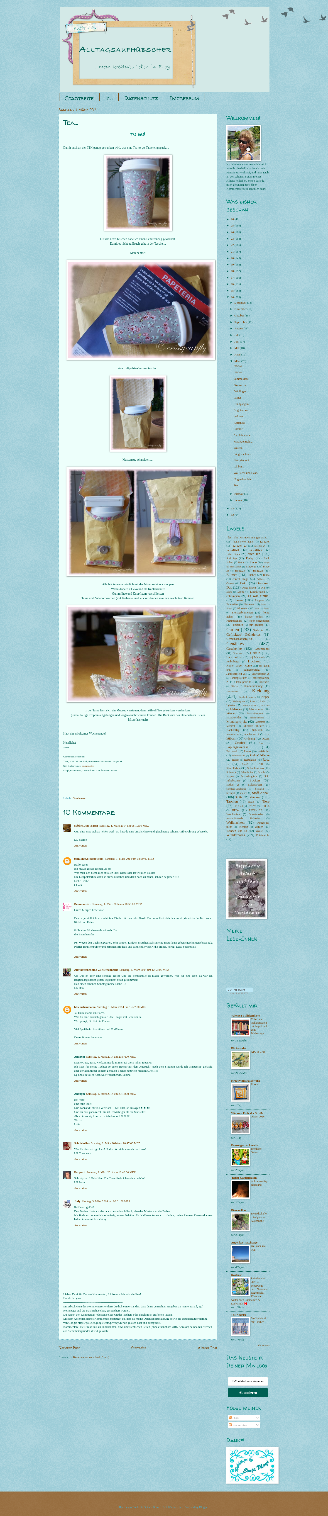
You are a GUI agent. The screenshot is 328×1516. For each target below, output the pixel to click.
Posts (233, 1417)
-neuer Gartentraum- (244, 1177)
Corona (230, 583)
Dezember (240, 302)
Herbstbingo (232, 661)
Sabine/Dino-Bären (86, 825)
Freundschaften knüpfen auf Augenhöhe (259, 1217)
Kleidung (260, 690)
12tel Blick (233, 554)
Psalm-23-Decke (259, 755)
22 (233, 245)
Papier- (238, 397)
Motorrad (260, 721)
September (240, 322)
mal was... (239, 416)
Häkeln (255, 653)
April (237, 354)
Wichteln (243, 826)
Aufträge (231, 558)
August (238, 328)
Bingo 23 (251, 566)
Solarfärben (255, 784)
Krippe (265, 696)
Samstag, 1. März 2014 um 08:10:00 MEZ (124, 825)
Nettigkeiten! (241, 460)
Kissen (254, 1084)
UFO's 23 (255, 810)
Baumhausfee (82, 904)
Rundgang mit (242, 404)
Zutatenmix (262, 835)
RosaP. (245, 764)
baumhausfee (88, 766)
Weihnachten (235, 822)
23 (233, 238)
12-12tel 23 (240, 545)
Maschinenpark (255, 713)
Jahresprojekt (252, 669)
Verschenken (233, 814)
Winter (259, 826)
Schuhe (262, 772)
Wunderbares (235, 835)
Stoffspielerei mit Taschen (258, 1320)
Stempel (230, 793)
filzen (263, 604)
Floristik (242, 608)
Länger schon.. (242, 454)
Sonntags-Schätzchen (236, 789)
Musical (230, 726)
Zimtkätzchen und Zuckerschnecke (96, 969)
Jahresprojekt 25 (236, 673)
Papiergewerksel (238, 747)
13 (233, 508)
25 (233, 225)
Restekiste (250, 759)
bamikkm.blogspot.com (88, 858)
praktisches (263, 751)
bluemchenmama (84, 1007)
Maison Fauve (250, 705)
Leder (263, 701)
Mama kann (256, 709)
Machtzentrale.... (243, 441)
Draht (229, 592)
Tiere (265, 801)
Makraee (265, 705)
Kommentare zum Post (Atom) (91, 1357)
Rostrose (236, 1275)
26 (233, 219)
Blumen (231, 575)
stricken (255, 797)
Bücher (251, 575)
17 (233, 277)
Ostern (265, 738)
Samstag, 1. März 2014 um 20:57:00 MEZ (111, 1056)
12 (233, 514)
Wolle (259, 830)
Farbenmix (250, 604)
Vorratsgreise (256, 814)
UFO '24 (238, 806)
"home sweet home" (244, 541)
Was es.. (238, 447)
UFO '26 (252, 806)
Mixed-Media (233, 717)
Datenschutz (141, 98)
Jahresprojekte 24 (245, 682)
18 (233, 271)
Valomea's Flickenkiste (245, 1015)
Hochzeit (254, 661)
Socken (255, 780)
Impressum (184, 98)
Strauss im (240, 385)
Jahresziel (264, 682)
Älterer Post (207, 1348)
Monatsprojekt (236, 721)
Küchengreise (239, 701)
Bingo (253, 562)
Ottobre (240, 743)
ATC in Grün (258, 1051)
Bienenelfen (238, 1210)
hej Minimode (257, 657)
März (237, 361)
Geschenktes (262, 648)
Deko (243, 583)
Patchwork (232, 751)
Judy (77, 1201)
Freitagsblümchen (242, 612)
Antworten (80, 845)
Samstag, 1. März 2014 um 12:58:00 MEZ (144, 969)
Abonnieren (248, 1392)
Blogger (203, 1507)
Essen (239, 600)
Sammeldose (241, 378)
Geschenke (79, 798)
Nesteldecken (232, 734)
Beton (241, 562)
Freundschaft (234, 620)
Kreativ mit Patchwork (245, 1080)
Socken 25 (233, 784)
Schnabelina (247, 772)
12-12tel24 (232, 549)
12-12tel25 (255, 549)
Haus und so (234, 657)
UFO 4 (238, 366)
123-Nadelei (238, 1314)
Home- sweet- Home (239, 665)
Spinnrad (259, 789)
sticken (243, 793)
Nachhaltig (232, 730)
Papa (261, 743)
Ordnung (250, 738)
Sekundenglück (249, 776)
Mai (237, 348)
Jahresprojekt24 (239, 677)
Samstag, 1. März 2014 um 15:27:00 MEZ (121, 1007)
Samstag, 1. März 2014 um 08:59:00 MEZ (129, 858)
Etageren (259, 600)
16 (233, 284)
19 (233, 264)
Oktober (239, 315)
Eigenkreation (257, 591)
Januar (238, 500)
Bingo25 (258, 570)
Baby (249, 558)
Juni (237, 341)
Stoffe (238, 797)
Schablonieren (255, 768)
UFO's (235, 810)
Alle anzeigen (263, 1345)
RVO (260, 764)
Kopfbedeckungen (247, 697)
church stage (240, 579)
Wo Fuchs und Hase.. (246, 473)
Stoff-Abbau (260, 793)
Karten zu (239, 422)
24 (233, 232)
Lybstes (230, 705)
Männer (230, 713)
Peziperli (79, 1172)
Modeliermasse (257, 717)
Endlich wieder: (243, 435)
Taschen (232, 801)
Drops (240, 591)
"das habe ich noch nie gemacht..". (247, 537)
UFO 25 (265, 806)
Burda (266, 575)
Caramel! (239, 429)
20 (233, 258)
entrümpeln (233, 596)
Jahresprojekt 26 (261, 673)
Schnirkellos (82, 1143)
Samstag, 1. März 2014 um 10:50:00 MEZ (117, 904)
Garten (232, 629)
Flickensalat (238, 1048)
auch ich (254, 554)
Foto (257, 608)
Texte (250, 801)
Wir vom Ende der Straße (247, 1113)
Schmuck (231, 772)
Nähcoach (257, 730)
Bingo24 (240, 570)
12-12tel (264, 541)
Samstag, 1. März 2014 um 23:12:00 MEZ (111, 1093)
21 (233, 251)
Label (252, 701)
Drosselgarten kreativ (244, 1145)
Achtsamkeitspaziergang (259, 1183)
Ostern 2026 (257, 1116)
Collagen (261, 579)
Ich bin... (239, 466)
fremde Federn (254, 616)
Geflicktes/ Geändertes (243, 634)
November (240, 309)
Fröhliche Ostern (256, 1150)
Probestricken (238, 755)
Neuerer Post (69, 1348)
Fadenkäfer (232, 604)
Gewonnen (238, 653)
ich (109, 98)
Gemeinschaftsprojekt (239, 638)
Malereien (236, 709)
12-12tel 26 (260, 546)
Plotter (247, 751)
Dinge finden (249, 587)
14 (233, 297)
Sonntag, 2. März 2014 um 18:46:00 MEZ (111, 1172)
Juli (236, 335)
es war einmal (258, 596)
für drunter (256, 624)
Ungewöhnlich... (243, 479)
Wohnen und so (236, 830)
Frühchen (238, 624)
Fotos (266, 608)
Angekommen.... (243, 410)
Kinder (234, 686)
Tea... (237, 485)
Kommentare (238, 1425)
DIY (263, 587)
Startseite (79, 98)
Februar (239, 493)
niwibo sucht (252, 734)
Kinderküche (232, 691)
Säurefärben (233, 768)
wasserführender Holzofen (243, 818)
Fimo (229, 608)
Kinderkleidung (253, 686)
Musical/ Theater (254, 726)
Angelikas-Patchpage (244, 1242)
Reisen (235, 759)
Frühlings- (240, 391)
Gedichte (258, 630)
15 (233, 290)
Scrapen (230, 776)
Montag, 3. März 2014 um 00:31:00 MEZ (106, 1201)
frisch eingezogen (259, 620)
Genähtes (235, 643)
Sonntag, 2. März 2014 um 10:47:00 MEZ (115, 1143)
